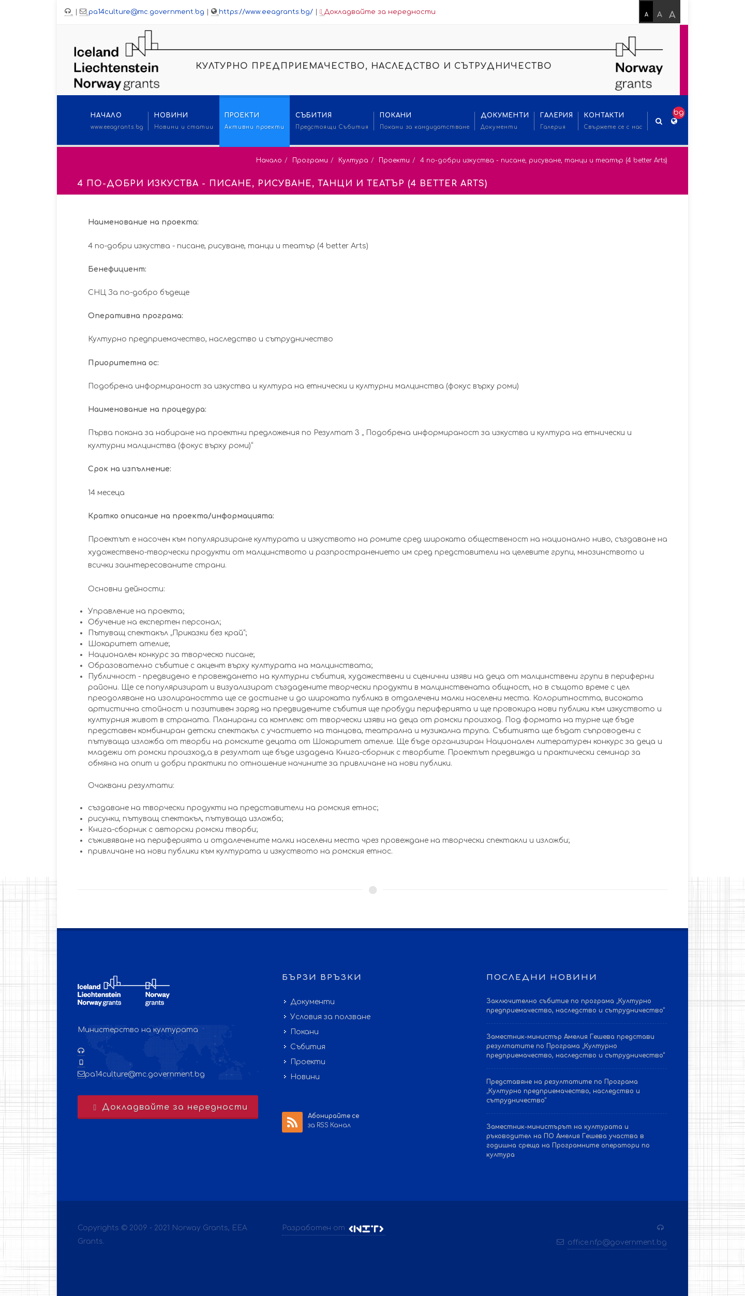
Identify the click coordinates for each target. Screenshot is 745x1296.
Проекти (394, 160)
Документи (312, 1002)
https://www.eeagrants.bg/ (266, 12)
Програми (310, 160)
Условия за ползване (330, 1017)
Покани (304, 1032)
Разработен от (333, 1228)
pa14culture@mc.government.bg (146, 12)
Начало (269, 160)
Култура (353, 160)
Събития (307, 1047)
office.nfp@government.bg (617, 1242)
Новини (305, 1077)
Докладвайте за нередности (378, 12)
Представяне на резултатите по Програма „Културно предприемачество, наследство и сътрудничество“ (563, 1091)
